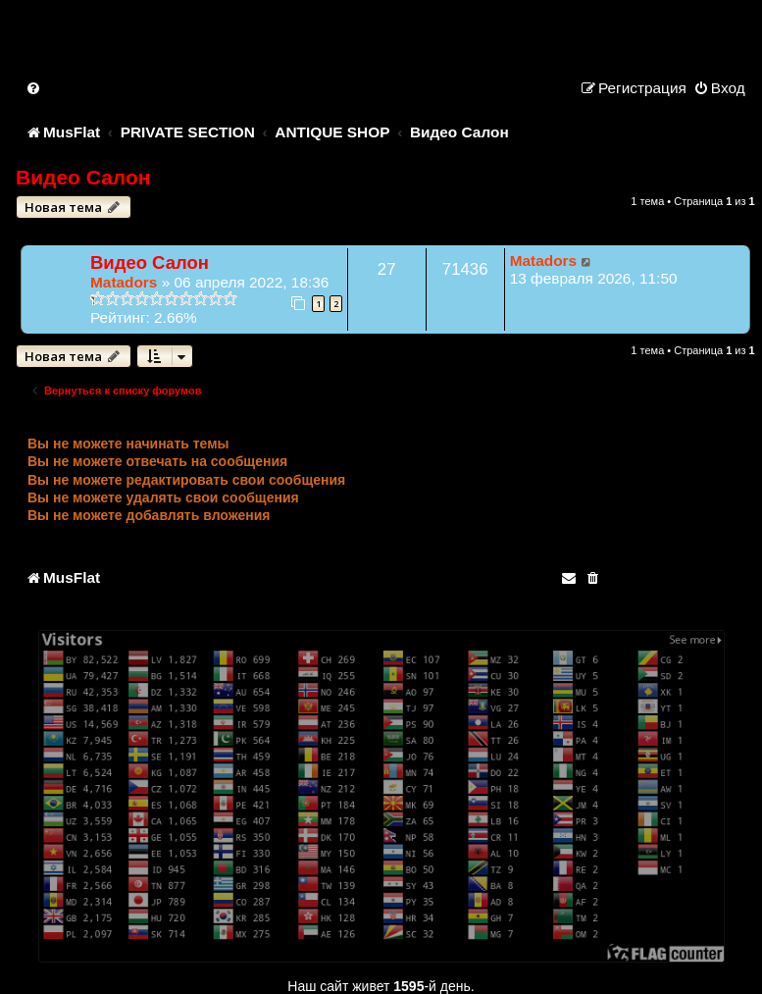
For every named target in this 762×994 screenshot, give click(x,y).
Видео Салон (83, 177)
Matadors (123, 282)
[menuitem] (34, 87)
